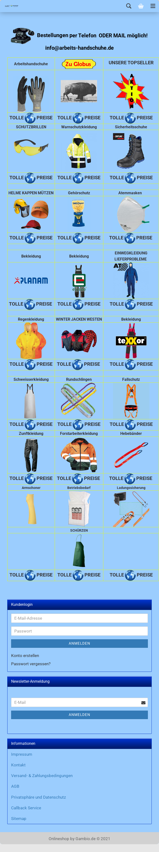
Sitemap (18, 818)
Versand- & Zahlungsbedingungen (42, 775)
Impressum (21, 754)
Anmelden (79, 643)
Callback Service (26, 807)
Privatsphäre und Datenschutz (38, 797)
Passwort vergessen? (31, 663)
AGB (15, 786)
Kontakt (18, 765)
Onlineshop (59, 838)
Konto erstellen (25, 655)
